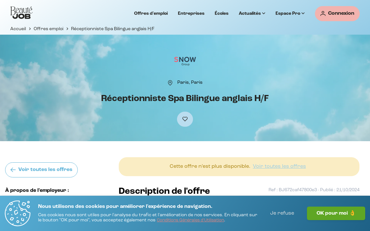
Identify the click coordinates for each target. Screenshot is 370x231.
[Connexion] (337, 13)
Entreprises (191, 13)
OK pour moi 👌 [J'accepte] (336, 213)
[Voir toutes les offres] (41, 169)
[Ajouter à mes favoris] (185, 119)
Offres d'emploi (151, 13)
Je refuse (282, 213)
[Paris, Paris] (190, 82)
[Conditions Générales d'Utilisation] (190, 220)
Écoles (222, 13)
